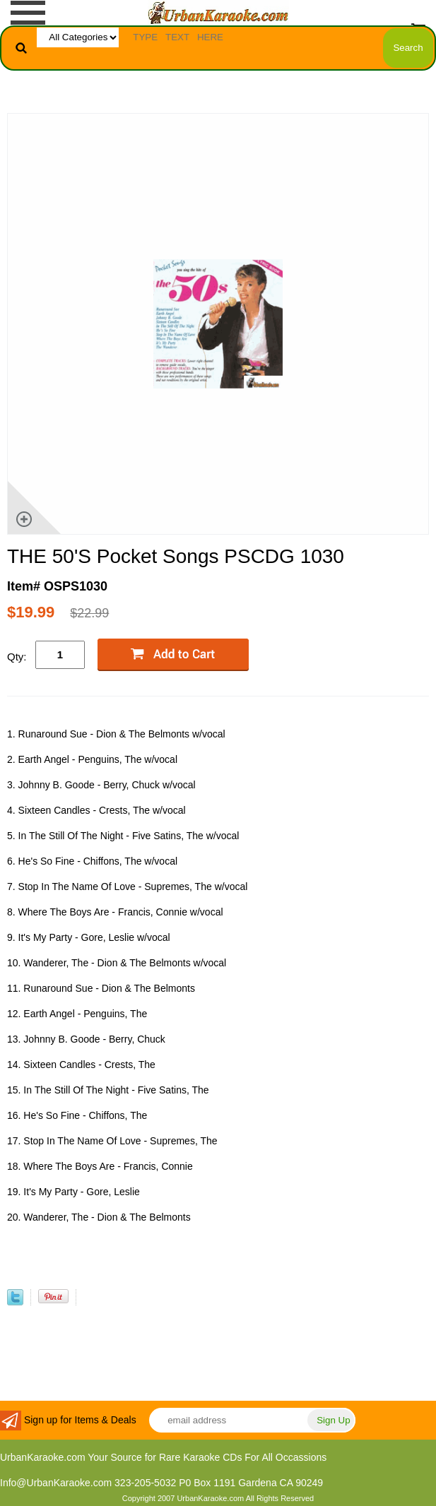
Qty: (17, 657)
